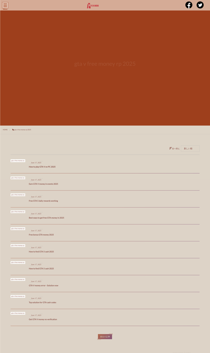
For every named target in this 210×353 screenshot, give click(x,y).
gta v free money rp (17, 161)
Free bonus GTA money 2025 (41, 236)
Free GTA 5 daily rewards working (43, 202)
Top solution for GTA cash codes (42, 303)
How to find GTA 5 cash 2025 (41, 253)
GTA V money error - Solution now (43, 287)
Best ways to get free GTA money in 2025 (46, 219)
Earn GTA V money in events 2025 (43, 185)
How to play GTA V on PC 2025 (42, 167)
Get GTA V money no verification (43, 320)
